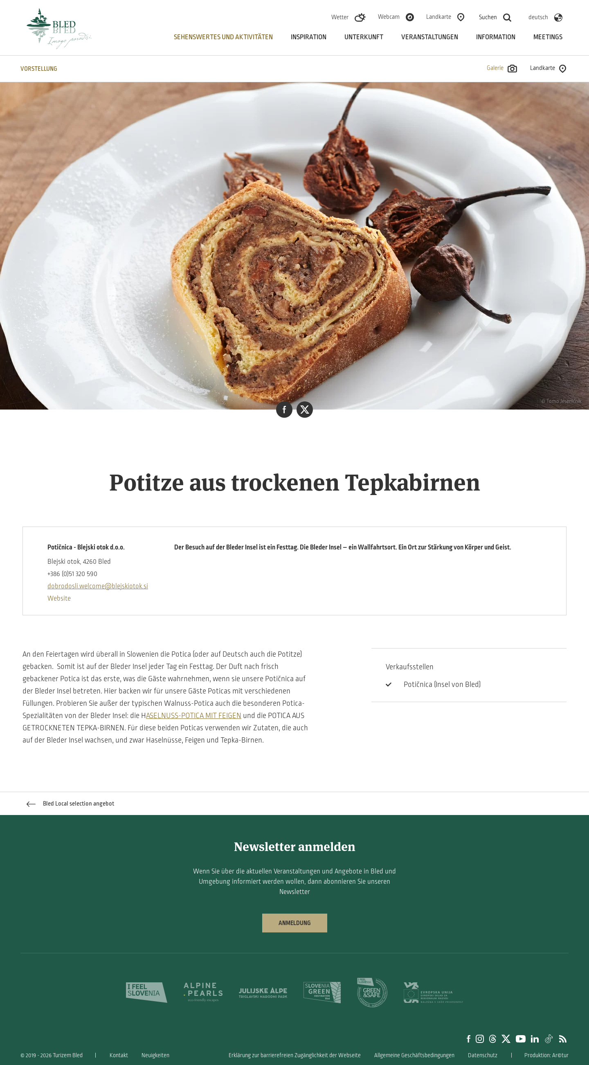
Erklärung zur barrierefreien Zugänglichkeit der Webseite (295, 1055)
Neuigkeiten (155, 1055)
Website (59, 598)
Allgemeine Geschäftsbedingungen (414, 1055)
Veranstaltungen (429, 37)
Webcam (389, 17)
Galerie (502, 68)
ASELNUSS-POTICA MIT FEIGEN (193, 716)
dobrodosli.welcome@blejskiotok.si (97, 586)
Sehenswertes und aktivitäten (223, 37)
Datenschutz (482, 1055)
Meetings (547, 37)
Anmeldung (295, 923)
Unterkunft (363, 37)
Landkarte (438, 17)
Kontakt (119, 1055)
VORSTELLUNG (38, 68)
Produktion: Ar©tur (546, 1055)
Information (495, 37)
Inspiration (308, 37)
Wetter (339, 17)
